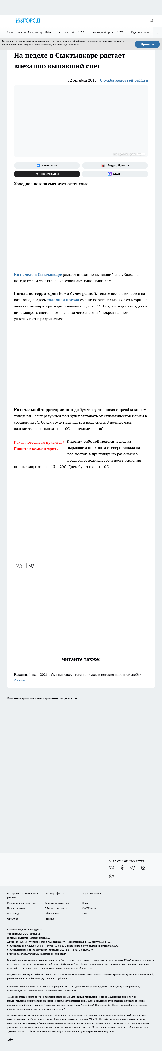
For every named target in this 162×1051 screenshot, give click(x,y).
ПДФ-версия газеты (56, 908)
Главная (49, 918)
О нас (85, 902)
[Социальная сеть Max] (115, 174)
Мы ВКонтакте (90, 908)
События (12, 918)
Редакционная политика (21, 902)
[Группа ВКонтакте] (47, 165)
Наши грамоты (16, 908)
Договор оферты (54, 893)
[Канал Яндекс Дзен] (47, 174)
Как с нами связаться (57, 902)
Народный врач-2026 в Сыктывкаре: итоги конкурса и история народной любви (81, 677)
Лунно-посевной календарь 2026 (29, 32)
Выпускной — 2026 (71, 32)
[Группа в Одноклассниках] (122, 867)
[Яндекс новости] (115, 165)
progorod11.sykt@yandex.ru (23, 953)
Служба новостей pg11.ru (124, 80)
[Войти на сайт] (151, 21)
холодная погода (63, 299)
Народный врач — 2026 (107, 32)
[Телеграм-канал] (132, 867)
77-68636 (41, 986)
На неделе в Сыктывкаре (38, 274)
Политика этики (91, 893)
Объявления (52, 913)
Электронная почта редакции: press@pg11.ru (91, 945)
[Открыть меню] (9, 21)
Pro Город (13, 913)
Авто (85, 913)
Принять (147, 44)
